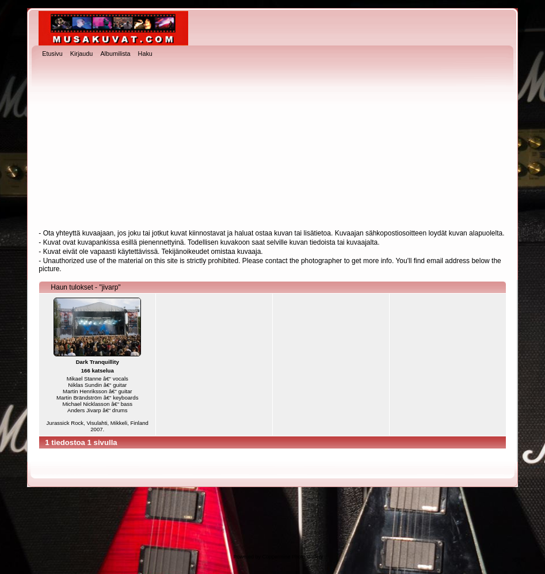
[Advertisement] (273, 144)
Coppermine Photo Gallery (292, 557)
